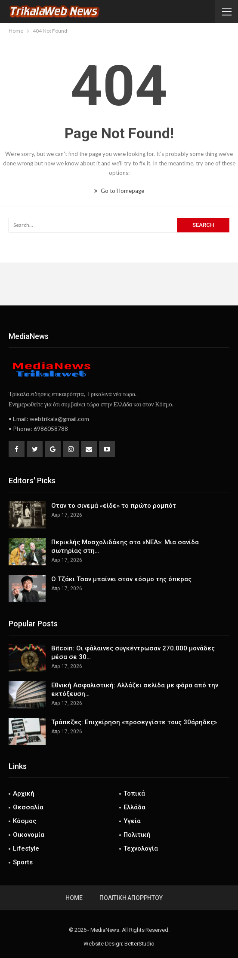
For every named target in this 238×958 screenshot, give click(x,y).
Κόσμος (24, 821)
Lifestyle (26, 848)
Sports (23, 862)
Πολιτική (137, 835)
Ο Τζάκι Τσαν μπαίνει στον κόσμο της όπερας (121, 579)
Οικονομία (28, 835)
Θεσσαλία (28, 807)
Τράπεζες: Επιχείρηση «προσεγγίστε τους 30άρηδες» (134, 722)
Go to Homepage (119, 190)
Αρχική (23, 793)
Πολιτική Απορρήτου (130, 897)
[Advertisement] (119, 284)
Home (73, 897)
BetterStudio (139, 943)
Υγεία (132, 821)
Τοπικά (134, 793)
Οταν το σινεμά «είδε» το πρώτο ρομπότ (113, 506)
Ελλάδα (134, 807)
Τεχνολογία (141, 848)
